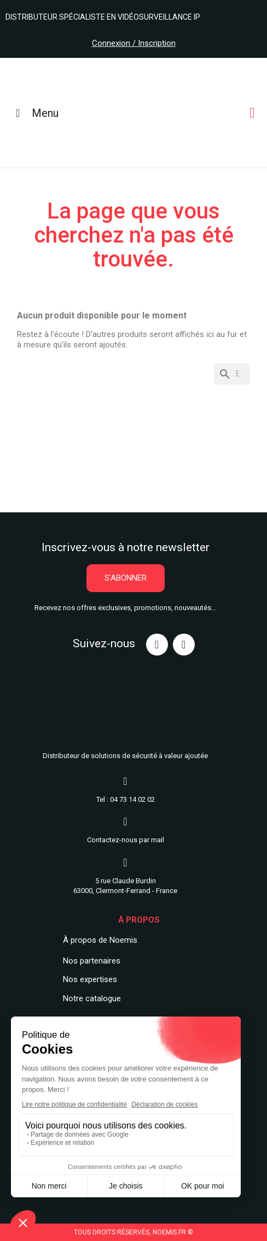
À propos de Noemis (100, 940)
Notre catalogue (92, 998)
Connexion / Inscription (134, 43)
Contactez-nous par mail (125, 840)
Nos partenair (87, 961)
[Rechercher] (232, 374)
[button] (125, 578)
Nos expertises (90, 979)
